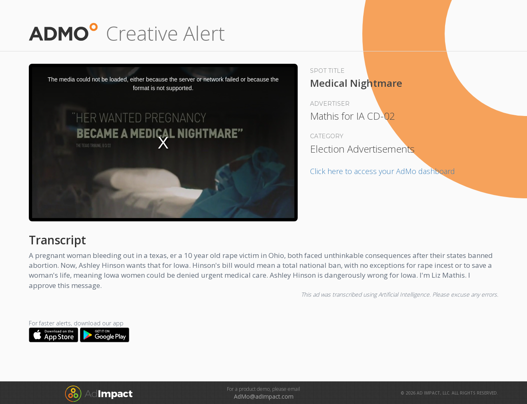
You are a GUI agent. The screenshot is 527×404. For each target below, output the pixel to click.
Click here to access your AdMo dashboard (382, 171)
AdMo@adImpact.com (264, 396)
